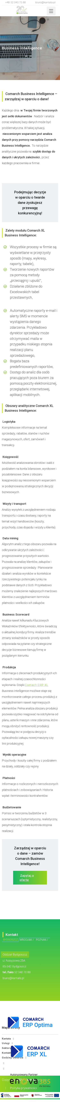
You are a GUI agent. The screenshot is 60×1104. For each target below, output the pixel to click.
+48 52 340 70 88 (15, 2)
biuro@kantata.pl (46, 2)
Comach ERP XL (36, 685)
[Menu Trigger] (51, 11)
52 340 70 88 (22, 972)
